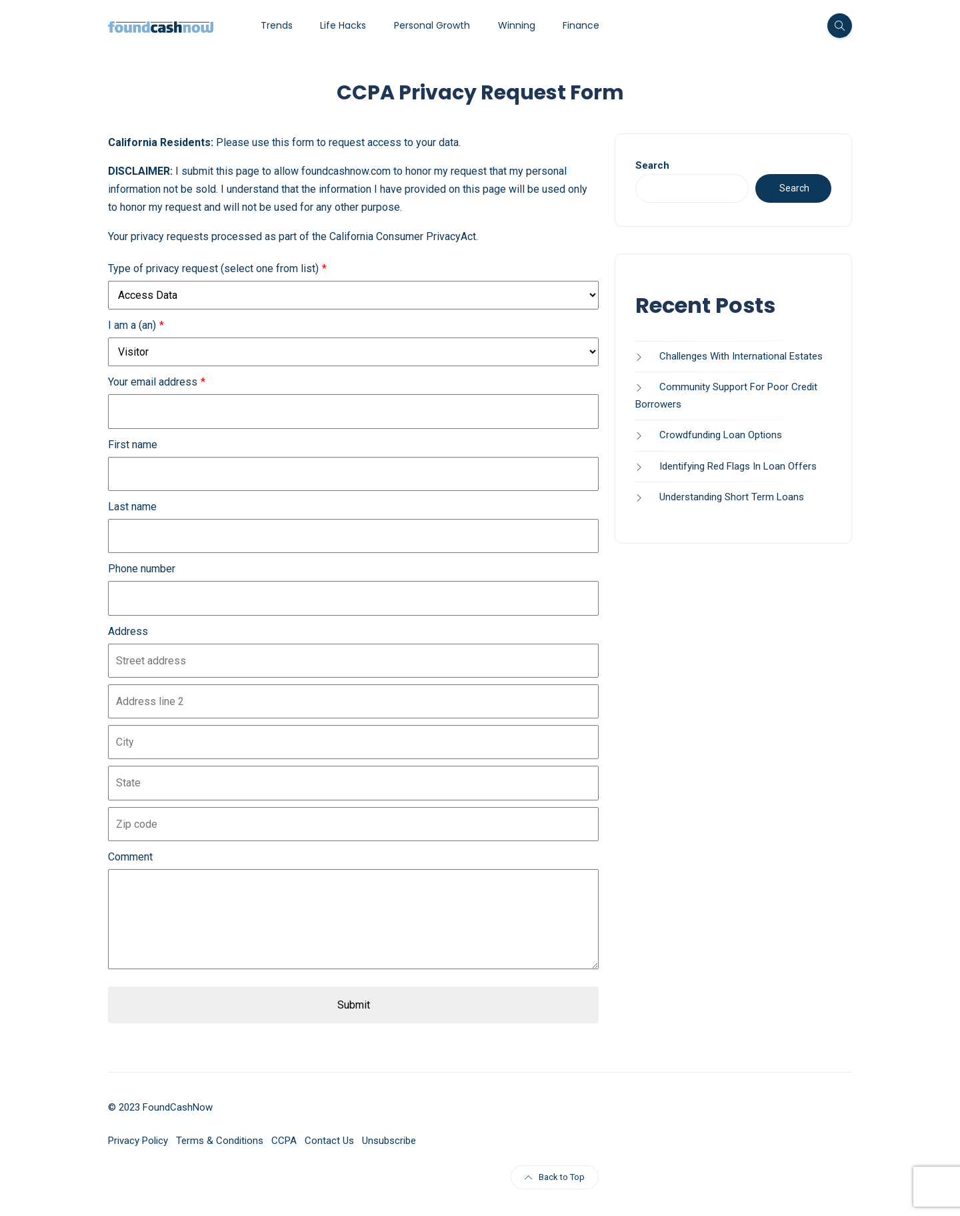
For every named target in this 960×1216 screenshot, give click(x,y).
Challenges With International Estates (741, 356)
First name (132, 444)
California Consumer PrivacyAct (402, 236)
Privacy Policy (138, 1141)
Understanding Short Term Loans (731, 497)
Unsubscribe (389, 1141)
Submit (353, 1005)
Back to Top (555, 1177)
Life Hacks (343, 25)
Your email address (152, 382)
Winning (516, 25)
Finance (581, 25)
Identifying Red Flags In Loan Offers (738, 466)
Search (652, 165)
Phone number (141, 568)
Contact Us (329, 1141)
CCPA (284, 1141)
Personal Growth (432, 25)
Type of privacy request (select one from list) (213, 268)
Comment (130, 856)
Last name (132, 506)
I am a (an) (132, 325)
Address (128, 631)
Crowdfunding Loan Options (720, 435)
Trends (277, 25)
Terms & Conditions (219, 1141)
